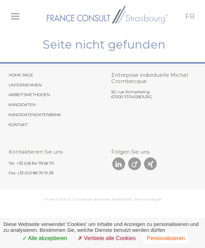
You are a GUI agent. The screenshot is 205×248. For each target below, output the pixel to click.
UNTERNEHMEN (25, 85)
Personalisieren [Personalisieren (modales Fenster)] (166, 238)
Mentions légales (148, 199)
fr (190, 16)
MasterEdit (120, 199)
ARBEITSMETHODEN (29, 94)
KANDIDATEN (22, 104)
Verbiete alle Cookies (107, 238)
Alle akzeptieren (44, 238)
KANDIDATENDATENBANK (35, 114)
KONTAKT (18, 124)
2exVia (98, 199)
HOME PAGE (21, 75)
